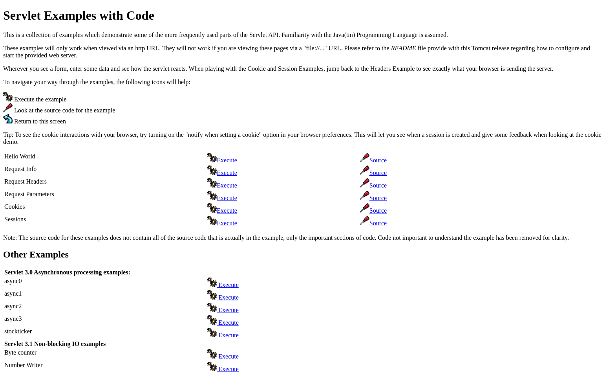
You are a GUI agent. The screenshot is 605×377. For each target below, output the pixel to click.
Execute (227, 160)
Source (378, 160)
